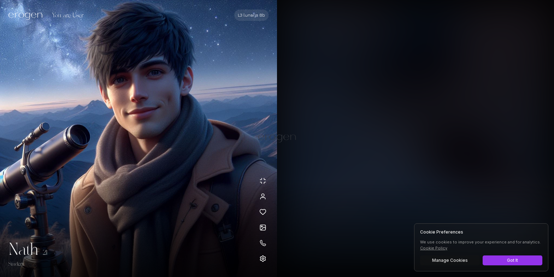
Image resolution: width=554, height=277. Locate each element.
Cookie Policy (433, 248)
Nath (23, 250)
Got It (512, 260)
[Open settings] (263, 258)
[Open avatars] (263, 227)
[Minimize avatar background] (263, 181)
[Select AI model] (251, 15)
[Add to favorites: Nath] (262, 212)
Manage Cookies (450, 260)
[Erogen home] (27, 16)
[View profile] (263, 196)
